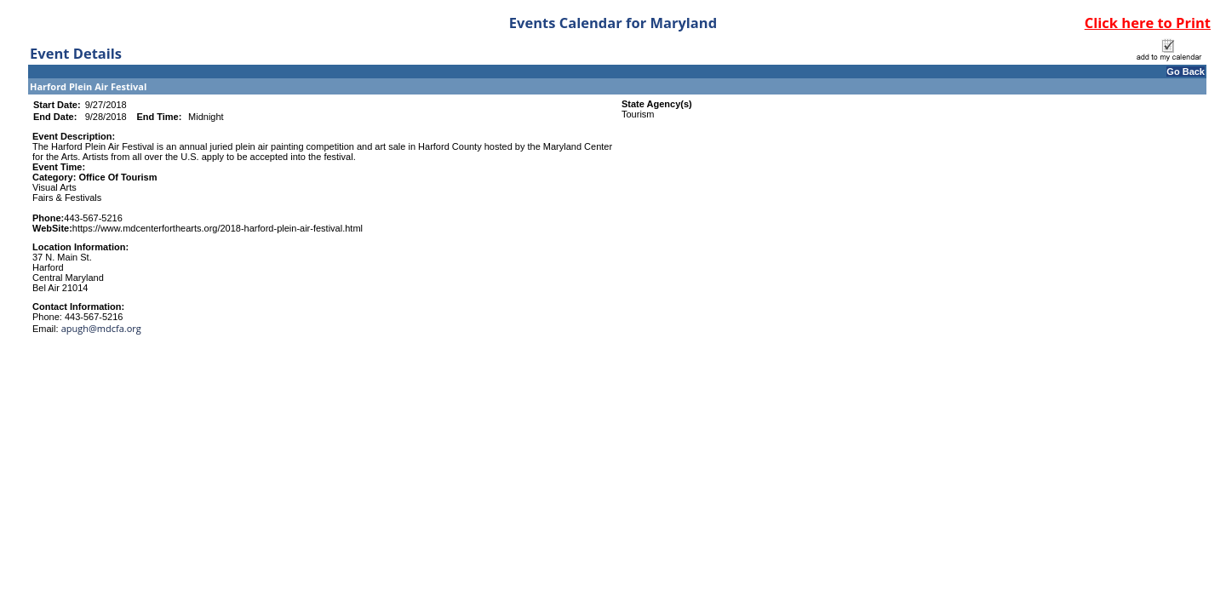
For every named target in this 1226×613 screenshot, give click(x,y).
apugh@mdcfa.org (101, 328)
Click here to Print (1148, 22)
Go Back (1185, 71)
